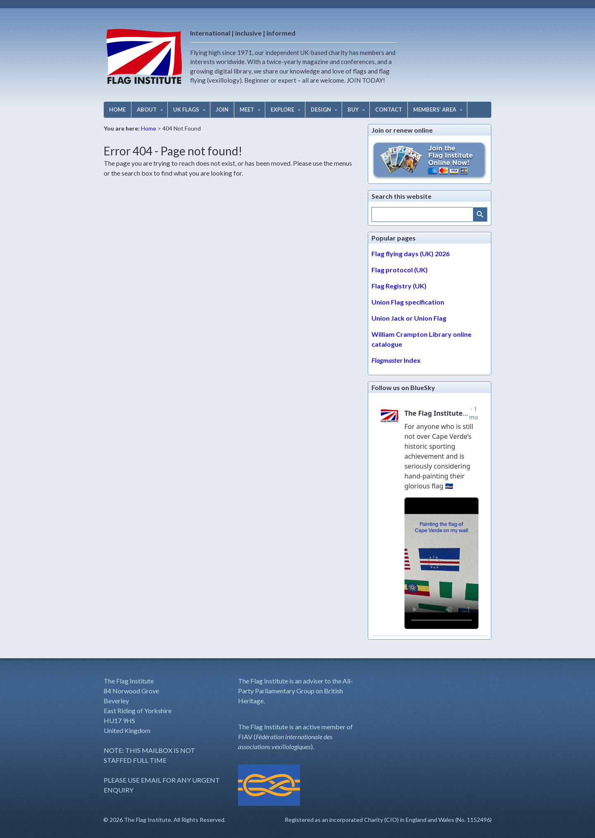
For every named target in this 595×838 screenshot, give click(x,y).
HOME (117, 109)
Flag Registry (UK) (398, 286)
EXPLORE (282, 109)
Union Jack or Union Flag (408, 318)
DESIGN (321, 109)
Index (396, 360)
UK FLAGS (186, 109)
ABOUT (147, 109)
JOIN (222, 109)
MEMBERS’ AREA (434, 109)
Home (148, 128)
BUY (353, 109)
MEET (247, 109)
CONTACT (388, 109)
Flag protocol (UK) (399, 270)
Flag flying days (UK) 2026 (410, 253)
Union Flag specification (407, 302)
